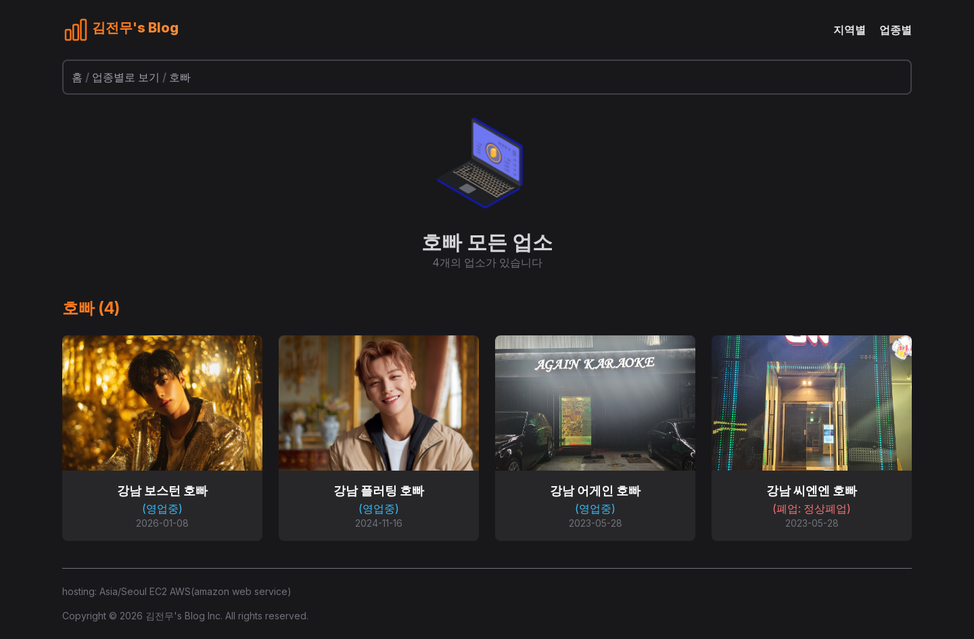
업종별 (895, 30)
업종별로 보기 (126, 77)
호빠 (180, 77)
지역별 (849, 30)
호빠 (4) (91, 308)
